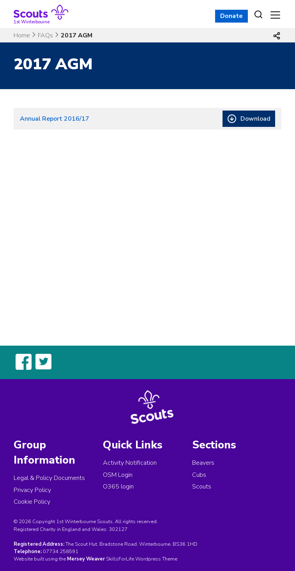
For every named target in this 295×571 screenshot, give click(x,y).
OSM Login (117, 475)
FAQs (45, 35)
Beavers (203, 463)
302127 (118, 529)
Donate (231, 16)
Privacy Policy (32, 490)
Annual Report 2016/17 (54, 118)
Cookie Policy (32, 501)
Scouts (201, 486)
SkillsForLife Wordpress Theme (141, 558)
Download (255, 118)
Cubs (199, 475)
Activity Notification (130, 463)
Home (22, 35)
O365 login (118, 486)
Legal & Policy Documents (49, 478)
